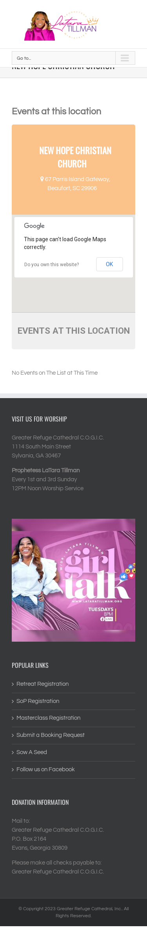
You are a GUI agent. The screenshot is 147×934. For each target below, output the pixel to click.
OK (109, 264)
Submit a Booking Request (50, 735)
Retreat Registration (42, 684)
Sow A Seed (31, 752)
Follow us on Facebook (45, 769)
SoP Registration (37, 701)
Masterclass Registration (48, 718)
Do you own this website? (51, 264)
